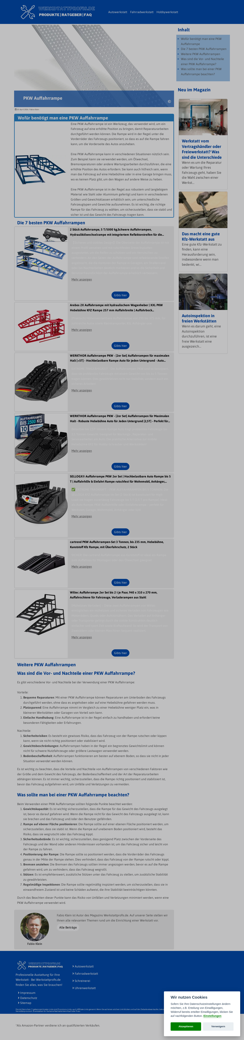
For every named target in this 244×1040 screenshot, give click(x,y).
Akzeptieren (186, 1026)
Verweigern (218, 1026)
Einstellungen (212, 1015)
